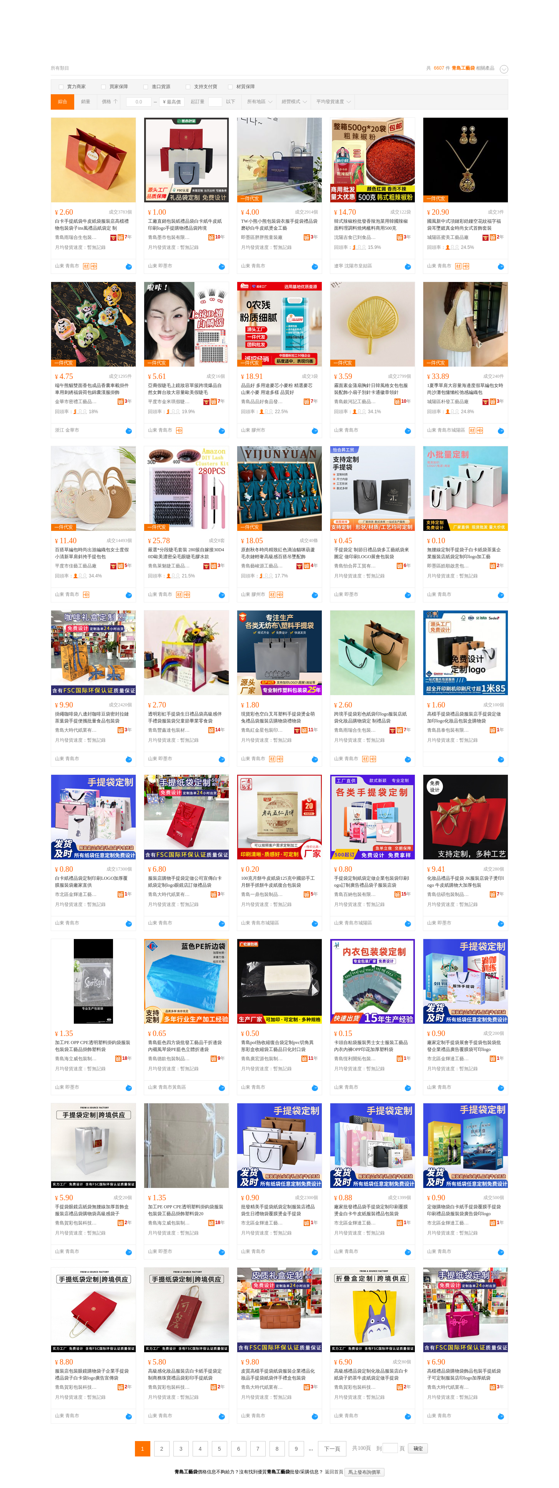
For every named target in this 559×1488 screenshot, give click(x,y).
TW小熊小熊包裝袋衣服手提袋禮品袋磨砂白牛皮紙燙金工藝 (279, 225)
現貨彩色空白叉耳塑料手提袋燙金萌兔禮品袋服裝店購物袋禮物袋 (278, 717)
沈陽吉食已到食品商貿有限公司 (355, 237)
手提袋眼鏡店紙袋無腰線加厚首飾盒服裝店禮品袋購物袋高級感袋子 (92, 1210)
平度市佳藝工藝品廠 (75, 566)
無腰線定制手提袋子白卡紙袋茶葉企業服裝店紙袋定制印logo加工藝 (464, 553)
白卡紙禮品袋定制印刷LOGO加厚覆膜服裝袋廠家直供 (91, 882)
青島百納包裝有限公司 (355, 894)
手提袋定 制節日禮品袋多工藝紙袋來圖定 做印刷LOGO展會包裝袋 (371, 553)
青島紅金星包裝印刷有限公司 (262, 730)
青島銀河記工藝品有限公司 (355, 401)
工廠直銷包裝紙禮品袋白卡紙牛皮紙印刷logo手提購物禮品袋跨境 (185, 225)
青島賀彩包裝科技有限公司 (76, 1223)
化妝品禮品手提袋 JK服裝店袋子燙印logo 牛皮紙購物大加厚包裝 (465, 882)
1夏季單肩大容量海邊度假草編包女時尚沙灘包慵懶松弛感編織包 (465, 389)
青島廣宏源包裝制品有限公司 (262, 1058)
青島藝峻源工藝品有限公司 (262, 566)
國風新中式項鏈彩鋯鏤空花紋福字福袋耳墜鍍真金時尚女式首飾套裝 (464, 225)
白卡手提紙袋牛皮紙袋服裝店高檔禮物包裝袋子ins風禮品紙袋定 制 (92, 225)
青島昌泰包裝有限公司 (448, 730)
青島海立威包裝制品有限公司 (76, 1058)
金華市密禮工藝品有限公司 (76, 401)
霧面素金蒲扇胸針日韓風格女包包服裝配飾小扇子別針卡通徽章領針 (371, 389)
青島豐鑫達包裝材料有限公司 (169, 730)
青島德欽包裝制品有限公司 (169, 1058)
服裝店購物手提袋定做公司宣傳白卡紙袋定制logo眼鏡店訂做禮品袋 (185, 882)
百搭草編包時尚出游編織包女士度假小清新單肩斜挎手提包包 (92, 553)
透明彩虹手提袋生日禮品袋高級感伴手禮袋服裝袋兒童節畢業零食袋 (185, 717)
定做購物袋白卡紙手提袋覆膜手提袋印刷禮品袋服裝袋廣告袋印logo (464, 1210)
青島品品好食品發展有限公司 (262, 401)
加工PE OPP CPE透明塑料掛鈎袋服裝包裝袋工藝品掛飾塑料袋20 (185, 1210)
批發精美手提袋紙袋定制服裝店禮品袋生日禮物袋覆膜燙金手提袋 (278, 1210)
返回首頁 (334, 1472)
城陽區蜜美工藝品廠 (448, 237)
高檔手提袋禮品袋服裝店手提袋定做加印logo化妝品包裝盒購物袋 (464, 717)
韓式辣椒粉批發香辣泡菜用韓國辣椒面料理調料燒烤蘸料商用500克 (371, 225)
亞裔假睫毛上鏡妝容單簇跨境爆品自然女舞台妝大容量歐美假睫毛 (185, 389)
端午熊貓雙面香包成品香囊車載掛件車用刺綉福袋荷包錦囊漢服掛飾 (92, 389)
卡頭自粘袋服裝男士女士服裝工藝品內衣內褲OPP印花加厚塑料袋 (371, 1046)
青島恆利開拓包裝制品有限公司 (355, 1058)
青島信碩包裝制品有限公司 (448, 894)
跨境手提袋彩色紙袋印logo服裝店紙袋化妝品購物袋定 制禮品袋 (370, 717)
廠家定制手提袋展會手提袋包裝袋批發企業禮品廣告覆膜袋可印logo (464, 1046)
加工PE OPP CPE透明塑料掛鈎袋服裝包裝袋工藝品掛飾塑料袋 (92, 1046)
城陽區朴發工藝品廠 (448, 401)
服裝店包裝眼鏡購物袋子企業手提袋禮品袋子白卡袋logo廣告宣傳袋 (92, 1374)
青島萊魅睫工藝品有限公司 (169, 566)
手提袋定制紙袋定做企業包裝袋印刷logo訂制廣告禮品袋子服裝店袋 (371, 882)
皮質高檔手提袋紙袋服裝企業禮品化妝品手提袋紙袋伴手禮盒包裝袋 (278, 1374)
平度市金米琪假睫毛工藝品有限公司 (169, 401)
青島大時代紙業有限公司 (76, 730)
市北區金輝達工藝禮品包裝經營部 (76, 894)
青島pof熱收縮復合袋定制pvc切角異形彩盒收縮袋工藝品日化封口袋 (277, 1046)
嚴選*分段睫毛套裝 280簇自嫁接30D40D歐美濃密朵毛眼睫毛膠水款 (186, 553)
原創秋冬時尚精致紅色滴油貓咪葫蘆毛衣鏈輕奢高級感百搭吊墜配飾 (278, 553)
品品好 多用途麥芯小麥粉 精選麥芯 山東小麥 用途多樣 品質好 (277, 389)
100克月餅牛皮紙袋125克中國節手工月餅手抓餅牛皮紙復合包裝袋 (278, 882)
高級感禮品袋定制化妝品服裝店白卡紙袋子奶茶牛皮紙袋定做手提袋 (371, 1374)
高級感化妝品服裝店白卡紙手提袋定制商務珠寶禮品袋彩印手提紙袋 (185, 1374)
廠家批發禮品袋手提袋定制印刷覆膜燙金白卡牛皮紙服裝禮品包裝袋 (371, 1210)
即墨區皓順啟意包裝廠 (448, 566)
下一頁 (332, 1449)
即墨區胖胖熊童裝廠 (262, 237)
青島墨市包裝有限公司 (169, 237)
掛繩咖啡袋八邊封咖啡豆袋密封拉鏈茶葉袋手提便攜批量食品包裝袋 (92, 717)
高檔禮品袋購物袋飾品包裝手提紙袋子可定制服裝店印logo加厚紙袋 (464, 1374)
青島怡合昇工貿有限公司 (355, 566)
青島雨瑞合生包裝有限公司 (76, 237)
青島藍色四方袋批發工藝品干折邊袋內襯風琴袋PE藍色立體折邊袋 (185, 1046)
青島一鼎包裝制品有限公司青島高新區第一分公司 (262, 894)
